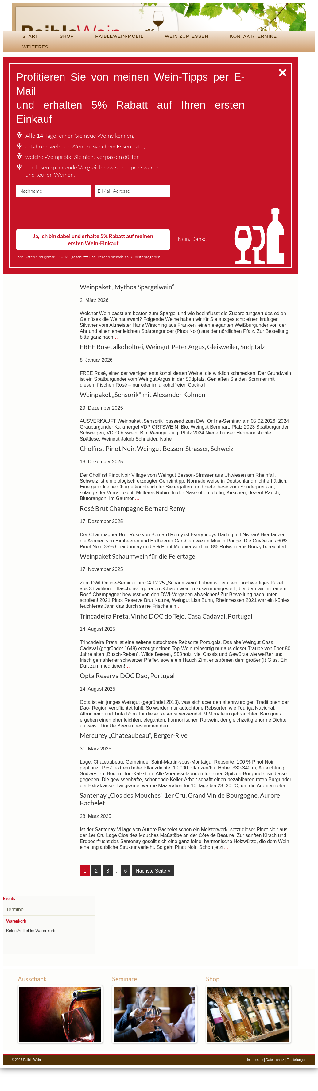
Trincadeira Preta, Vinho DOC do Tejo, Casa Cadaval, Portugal (166, 641)
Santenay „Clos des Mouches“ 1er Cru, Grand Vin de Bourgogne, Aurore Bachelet (180, 824)
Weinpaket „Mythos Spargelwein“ (127, 311)
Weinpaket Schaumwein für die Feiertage (137, 581)
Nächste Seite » (153, 895)
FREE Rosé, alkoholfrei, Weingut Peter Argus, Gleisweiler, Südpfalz (172, 371)
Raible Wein (159, 29)
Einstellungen (296, 1083)
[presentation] (63, 239)
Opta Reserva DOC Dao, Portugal (127, 700)
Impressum (255, 1083)
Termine (15, 932)
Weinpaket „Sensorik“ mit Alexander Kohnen (142, 419)
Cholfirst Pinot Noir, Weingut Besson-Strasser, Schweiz (157, 473)
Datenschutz (275, 1083)
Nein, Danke (192, 263)
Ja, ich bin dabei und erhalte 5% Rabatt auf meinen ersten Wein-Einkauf (93, 264)
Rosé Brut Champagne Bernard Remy (132, 533)
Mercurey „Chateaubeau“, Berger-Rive (134, 760)
